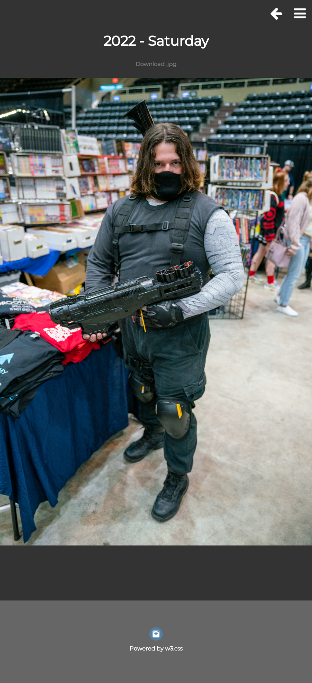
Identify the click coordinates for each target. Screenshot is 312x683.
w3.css (174, 648)
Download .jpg (156, 64)
